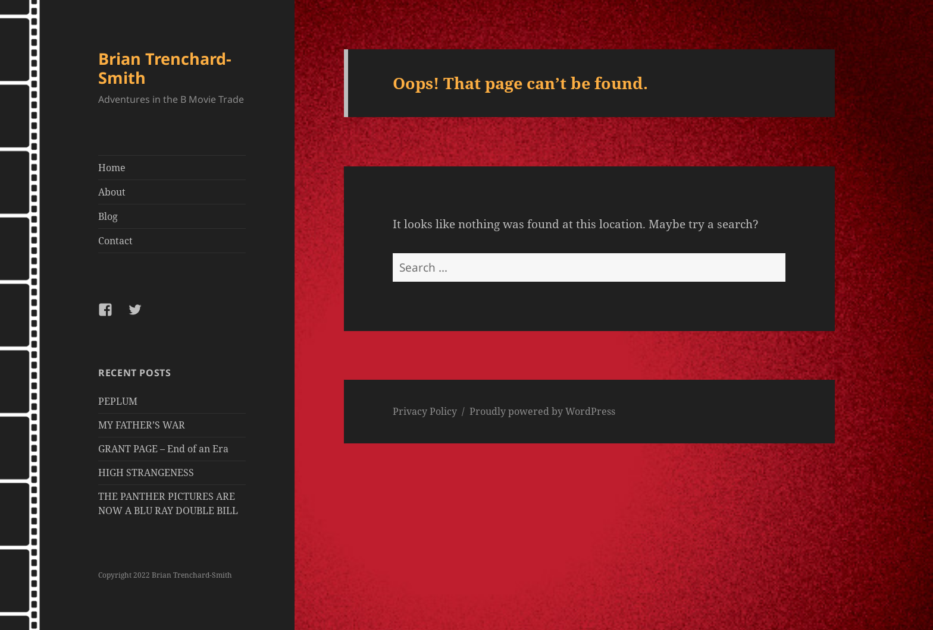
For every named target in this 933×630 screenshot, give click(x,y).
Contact (115, 240)
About (112, 192)
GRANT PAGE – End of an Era (163, 448)
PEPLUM (117, 401)
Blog (108, 216)
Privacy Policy (425, 411)
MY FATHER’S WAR (141, 424)
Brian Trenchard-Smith (164, 68)
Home (112, 167)
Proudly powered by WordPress (542, 411)
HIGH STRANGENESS (146, 472)
